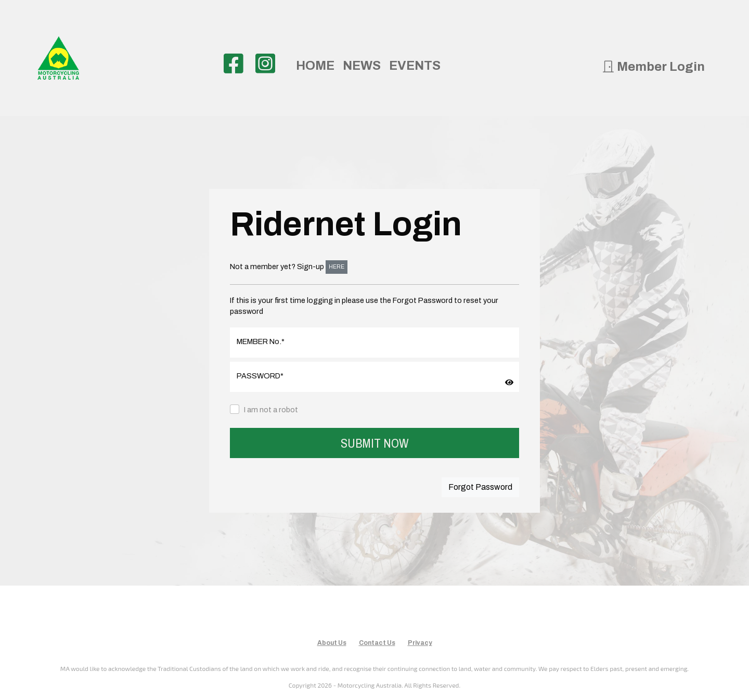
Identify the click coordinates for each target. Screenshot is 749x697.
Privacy (420, 643)
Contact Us (377, 643)
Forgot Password (480, 487)
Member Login (653, 66)
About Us (331, 643)
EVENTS (415, 65)
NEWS (362, 65)
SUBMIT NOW (375, 443)
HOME (315, 65)
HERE (336, 267)
